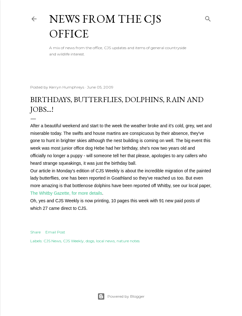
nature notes (128, 240)
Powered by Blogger (121, 296)
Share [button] (35, 232)
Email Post (55, 232)
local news (105, 240)
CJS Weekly (73, 240)
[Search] (208, 17)
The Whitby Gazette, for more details (66, 193)
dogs (90, 240)
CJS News (52, 240)
